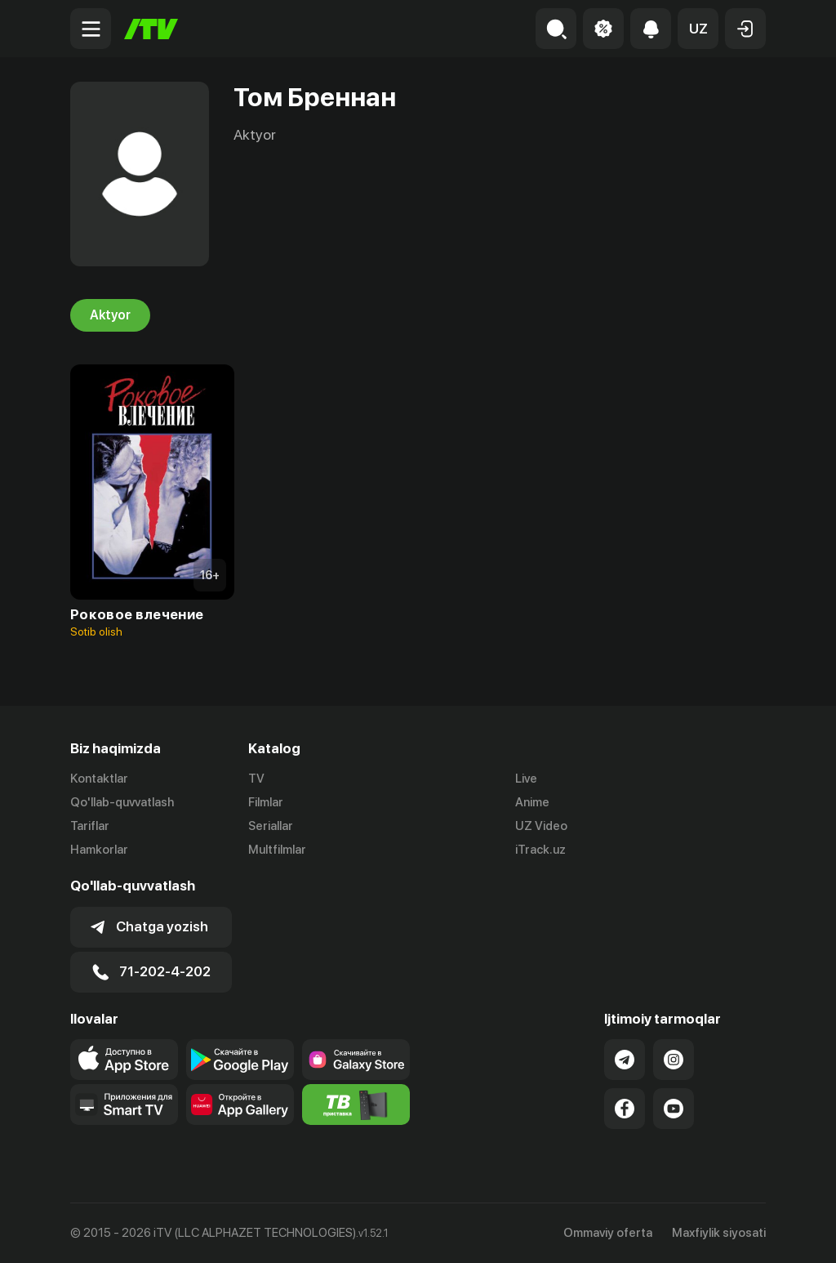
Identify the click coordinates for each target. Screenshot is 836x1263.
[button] (698, 28)
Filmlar (265, 802)
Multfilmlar (277, 849)
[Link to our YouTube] (673, 1108)
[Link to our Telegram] (624, 1059)
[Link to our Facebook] (624, 1108)
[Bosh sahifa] (151, 29)
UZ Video (541, 826)
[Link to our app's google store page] (240, 1059)
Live (526, 778)
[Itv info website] (356, 1104)
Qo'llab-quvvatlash (122, 802)
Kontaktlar (99, 778)
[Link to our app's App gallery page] (240, 1104)
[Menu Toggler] (90, 28)
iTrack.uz (540, 849)
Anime (532, 802)
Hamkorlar (99, 849)
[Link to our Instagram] (673, 1059)
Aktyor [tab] (110, 315)
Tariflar (89, 826)
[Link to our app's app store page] (124, 1059)
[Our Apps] (124, 1104)
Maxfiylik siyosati (719, 1232)
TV (256, 778)
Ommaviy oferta (607, 1232)
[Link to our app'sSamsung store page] (356, 1059)
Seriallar (270, 826)
